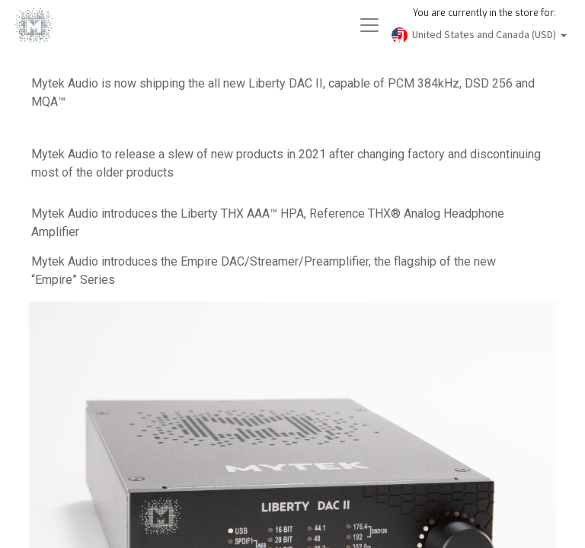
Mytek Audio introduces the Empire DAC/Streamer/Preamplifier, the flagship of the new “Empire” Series (275, 270)
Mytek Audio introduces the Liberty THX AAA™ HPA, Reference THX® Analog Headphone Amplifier (279, 222)
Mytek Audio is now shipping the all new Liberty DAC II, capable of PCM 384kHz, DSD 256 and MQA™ (283, 92)
